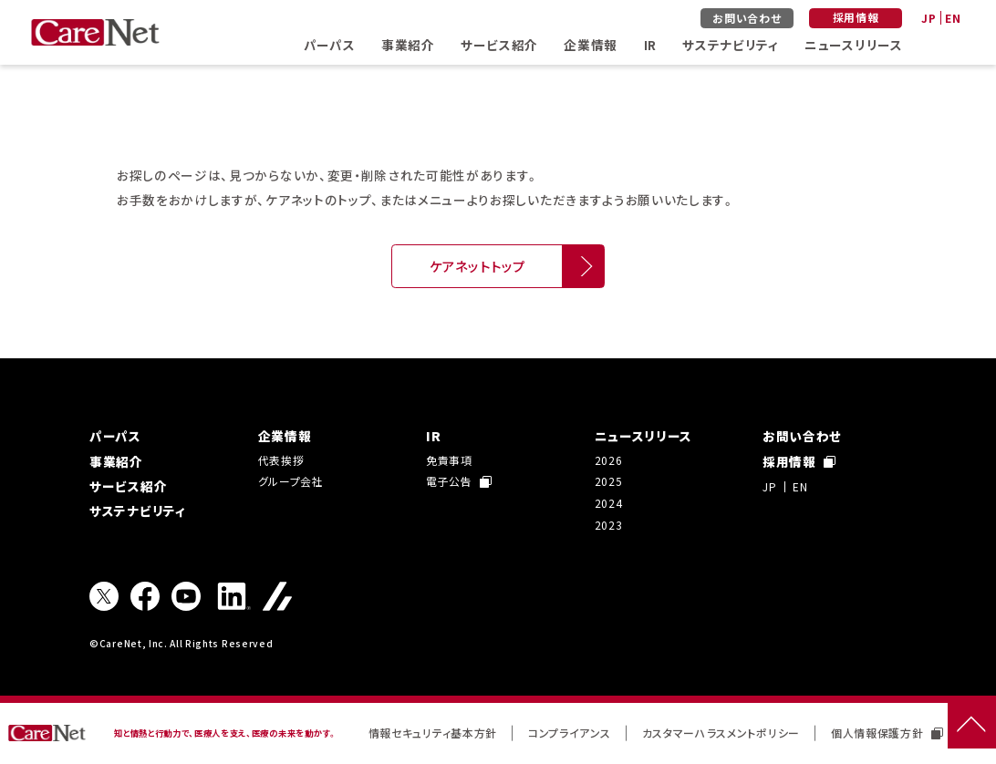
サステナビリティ (730, 45)
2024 (609, 503)
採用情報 (856, 17)
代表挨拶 (281, 460)
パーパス (330, 45)
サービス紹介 (499, 45)
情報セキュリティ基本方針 (432, 732)
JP (928, 18)
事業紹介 (408, 45)
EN (952, 18)
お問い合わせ (746, 18)
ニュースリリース (853, 45)
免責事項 (449, 460)
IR (650, 45)
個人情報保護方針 (887, 732)
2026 (609, 460)
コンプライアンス (569, 732)
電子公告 (459, 481)
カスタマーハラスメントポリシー (721, 732)
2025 (609, 481)
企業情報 (590, 45)
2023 (609, 524)
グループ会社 (291, 481)
